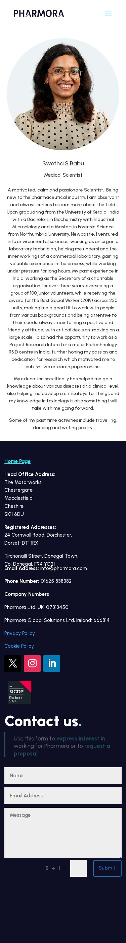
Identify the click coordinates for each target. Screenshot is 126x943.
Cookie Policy (19, 646)
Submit (107, 868)
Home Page (17, 461)
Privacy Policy (19, 633)
